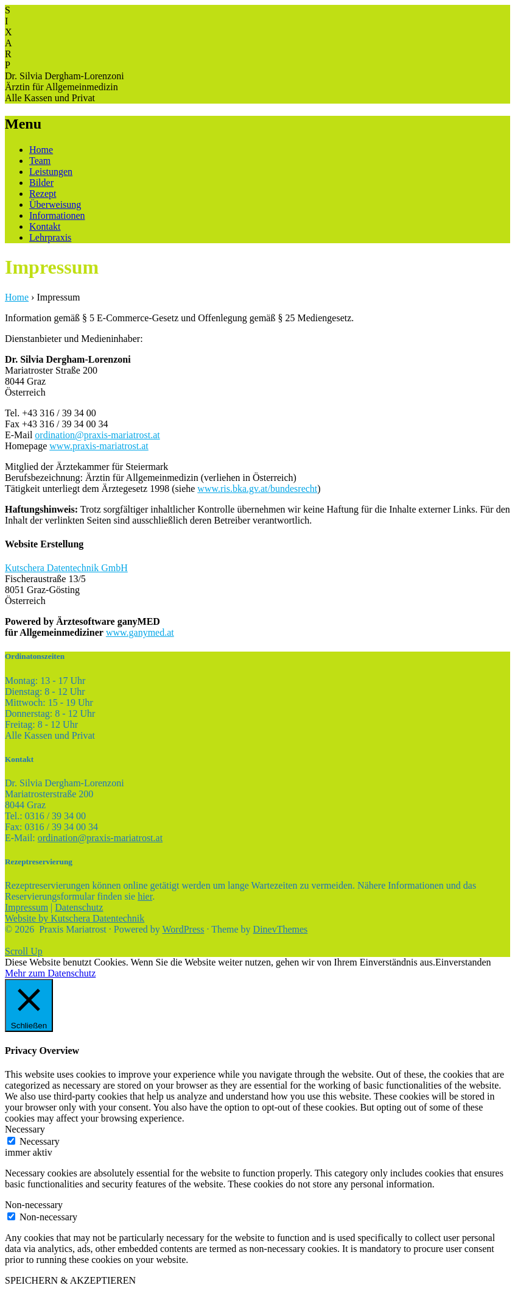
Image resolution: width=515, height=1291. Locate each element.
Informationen (57, 215)
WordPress (184, 929)
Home (41, 149)
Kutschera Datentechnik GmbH (66, 568)
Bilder (41, 182)
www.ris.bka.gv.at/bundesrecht (257, 488)
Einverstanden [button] (463, 962)
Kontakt (45, 226)
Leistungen (50, 171)
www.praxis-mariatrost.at (98, 446)
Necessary (39, 1141)
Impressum (26, 907)
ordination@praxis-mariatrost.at (97, 435)
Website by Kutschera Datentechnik (74, 918)
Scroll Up (24, 951)
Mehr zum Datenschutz (50, 973)
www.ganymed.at (140, 632)
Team (40, 160)
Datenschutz (79, 907)
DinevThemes (280, 929)
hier (145, 896)
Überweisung (55, 204)
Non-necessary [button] (34, 1205)
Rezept (42, 193)
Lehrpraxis (50, 237)
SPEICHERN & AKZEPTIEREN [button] (70, 1280)
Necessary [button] (25, 1129)
